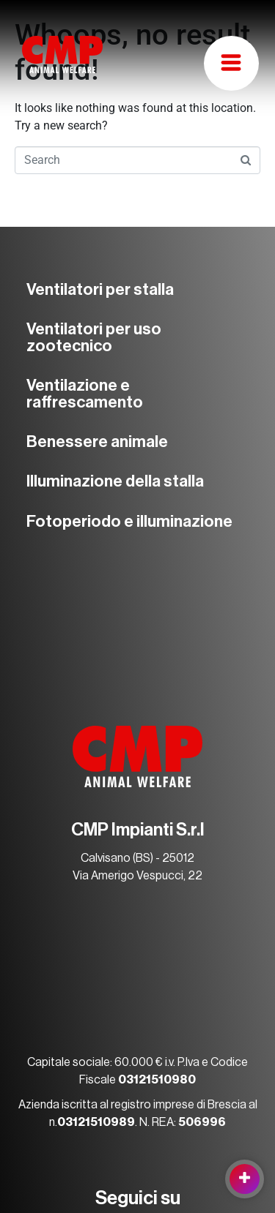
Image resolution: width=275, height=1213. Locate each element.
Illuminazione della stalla (115, 481)
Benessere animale (97, 442)
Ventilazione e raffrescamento (84, 394)
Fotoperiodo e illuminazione (129, 522)
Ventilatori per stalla (100, 290)
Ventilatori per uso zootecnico (93, 337)
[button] (231, 63)
